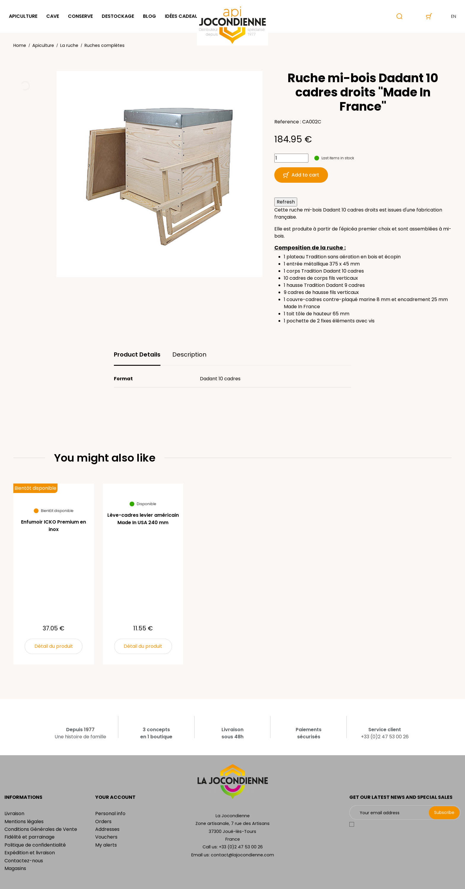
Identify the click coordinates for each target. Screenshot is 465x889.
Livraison (14, 813)
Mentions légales (24, 821)
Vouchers (106, 837)
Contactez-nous (23, 860)
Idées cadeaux (183, 16)
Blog (149, 16)
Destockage (118, 16)
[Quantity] (291, 158)
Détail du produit (53, 646)
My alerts (106, 845)
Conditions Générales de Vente (40, 829)
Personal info (110, 813)
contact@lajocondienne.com (242, 855)
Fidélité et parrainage (29, 837)
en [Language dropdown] (448, 16)
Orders (103, 821)
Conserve (80, 16)
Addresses (107, 829)
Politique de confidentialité (35, 845)
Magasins (15, 868)
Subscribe (444, 812)
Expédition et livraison (29, 852)
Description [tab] (189, 354)
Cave (52, 16)
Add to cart (301, 174)
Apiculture (23, 16)
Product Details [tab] (137, 354)
